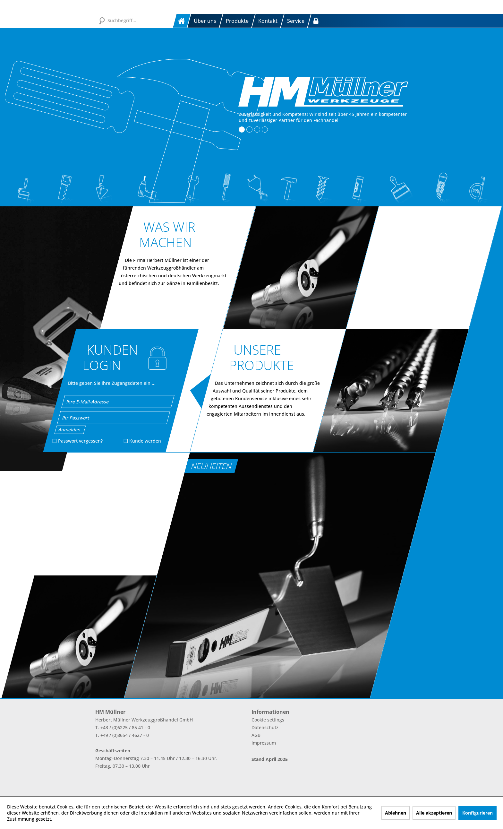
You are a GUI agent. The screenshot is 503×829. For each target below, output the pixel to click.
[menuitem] (182, 21)
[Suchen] (101, 20)
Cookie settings (268, 720)
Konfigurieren (477, 813)
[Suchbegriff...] (134, 20)
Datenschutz (265, 727)
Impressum (264, 743)
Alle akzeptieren (434, 813)
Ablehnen (395, 813)
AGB (256, 735)
